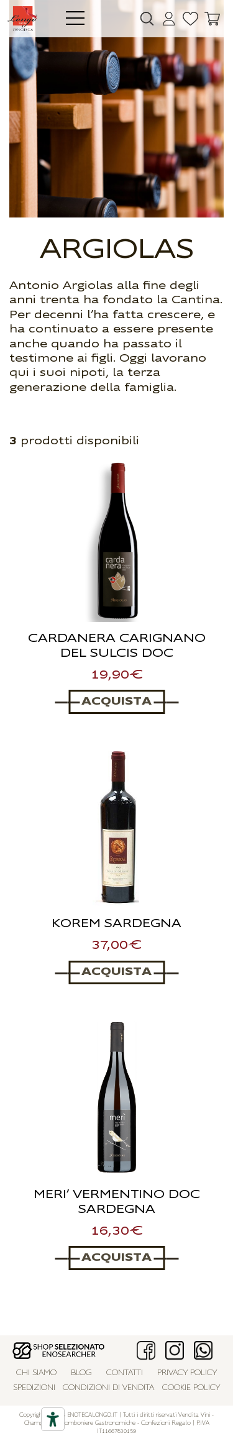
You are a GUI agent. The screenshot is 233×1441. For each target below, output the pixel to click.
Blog (81, 1373)
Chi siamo (36, 1373)
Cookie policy (191, 1388)
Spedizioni (34, 1388)
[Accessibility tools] (53, 1419)
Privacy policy (187, 1373)
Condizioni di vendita (108, 1388)
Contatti (124, 1373)
